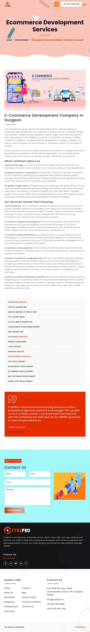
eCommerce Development (20, 371)
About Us (8, 592)
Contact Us (28, 606)
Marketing (9, 597)
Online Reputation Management (24, 327)
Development (22, 40)
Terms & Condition (31, 602)
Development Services (19, 356)
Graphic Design (16, 351)
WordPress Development (20, 366)
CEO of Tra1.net (15, 432)
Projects (26, 588)
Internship (9, 611)
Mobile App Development (20, 381)
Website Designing (17, 341)
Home (9, 40)
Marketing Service (17, 302)
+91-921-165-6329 (56, 604)
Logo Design (14, 346)
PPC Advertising (16, 317)
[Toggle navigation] (56, 4)
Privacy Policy (29, 597)
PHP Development (16, 361)
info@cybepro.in (55, 599)
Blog (24, 592)
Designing (9, 602)
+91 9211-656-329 (71, 4)
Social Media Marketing (20, 322)
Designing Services (18, 337)
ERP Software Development (22, 376)
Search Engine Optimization (22, 312)
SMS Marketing (15, 332)
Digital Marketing (17, 307)
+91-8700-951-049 (56, 608)
